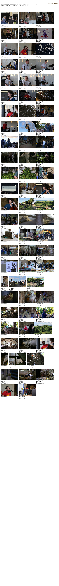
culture (19, 5)
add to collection (4, 26)
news (2, 4)
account (20, 4)
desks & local (8, 5)
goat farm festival (26, 5)
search (28, 4)
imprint (24, 4)
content (6, 4)
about (16, 4)
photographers (11, 4)
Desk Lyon (15, 5)
